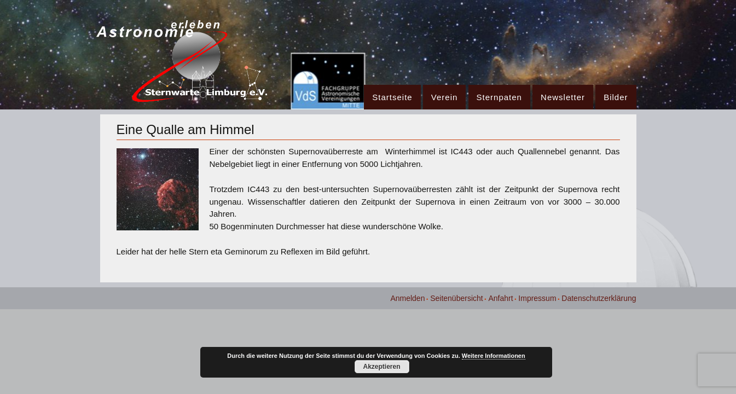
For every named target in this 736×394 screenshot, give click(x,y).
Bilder (616, 97)
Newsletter (563, 97)
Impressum (537, 298)
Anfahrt (500, 298)
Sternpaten (499, 97)
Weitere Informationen (493, 355)
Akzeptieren (381, 366)
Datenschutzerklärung (598, 298)
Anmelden (407, 298)
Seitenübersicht (456, 298)
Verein (444, 97)
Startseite (392, 97)
